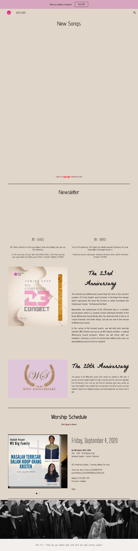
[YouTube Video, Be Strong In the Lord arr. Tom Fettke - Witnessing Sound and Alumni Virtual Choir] (100, 100)
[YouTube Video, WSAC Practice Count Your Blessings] (37, 100)
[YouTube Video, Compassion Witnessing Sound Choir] (100, 147)
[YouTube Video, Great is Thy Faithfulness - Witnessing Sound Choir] (37, 53)
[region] (69, 4)
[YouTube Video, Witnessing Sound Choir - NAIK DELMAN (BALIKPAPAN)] (37, 147)
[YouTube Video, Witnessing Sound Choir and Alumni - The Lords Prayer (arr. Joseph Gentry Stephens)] (100, 53)
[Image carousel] (37, 464)
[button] (134, 12)
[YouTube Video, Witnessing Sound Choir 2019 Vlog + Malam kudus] (100, 218)
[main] (69, 23)
